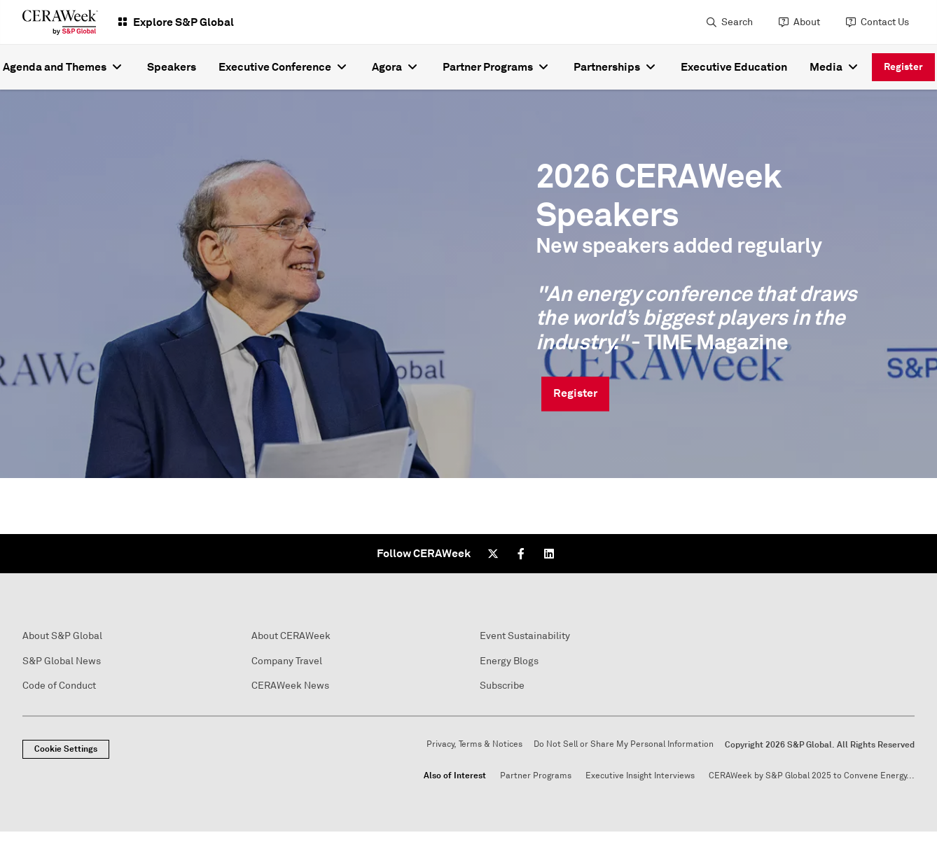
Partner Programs (535, 776)
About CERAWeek (291, 636)
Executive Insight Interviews (640, 776)
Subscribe (502, 686)
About (806, 22)
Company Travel (286, 661)
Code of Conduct (59, 686)
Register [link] (575, 393)
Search (737, 22)
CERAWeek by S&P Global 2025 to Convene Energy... (812, 776)
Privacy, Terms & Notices (474, 744)
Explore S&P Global (183, 22)
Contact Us (885, 22)
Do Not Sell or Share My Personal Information (624, 744)
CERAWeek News (290, 686)
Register (903, 66)
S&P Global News (61, 661)
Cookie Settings (65, 749)
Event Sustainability (525, 636)
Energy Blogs (509, 661)
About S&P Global (62, 636)
